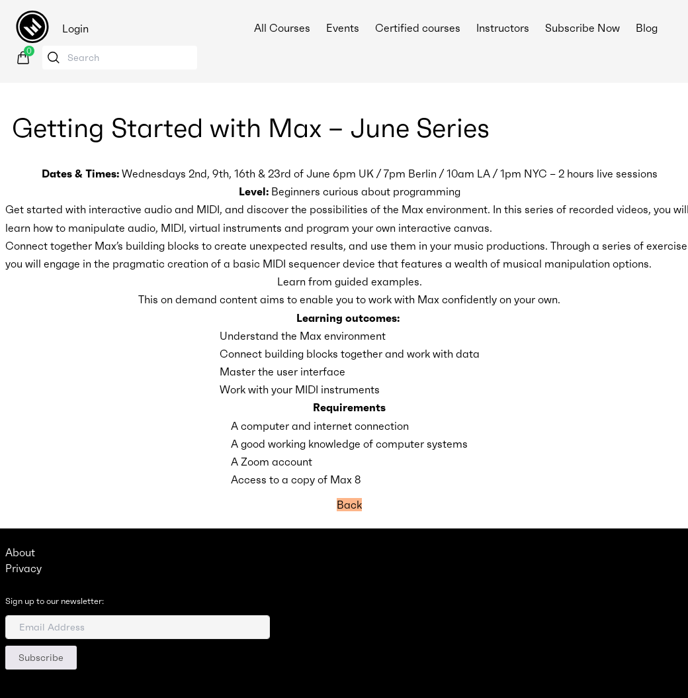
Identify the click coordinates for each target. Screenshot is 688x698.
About (20, 552)
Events (342, 27)
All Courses (282, 27)
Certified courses (417, 27)
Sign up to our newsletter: (54, 601)
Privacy (23, 568)
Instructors (502, 27)
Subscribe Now (582, 27)
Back (349, 504)
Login (75, 28)
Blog (647, 27)
